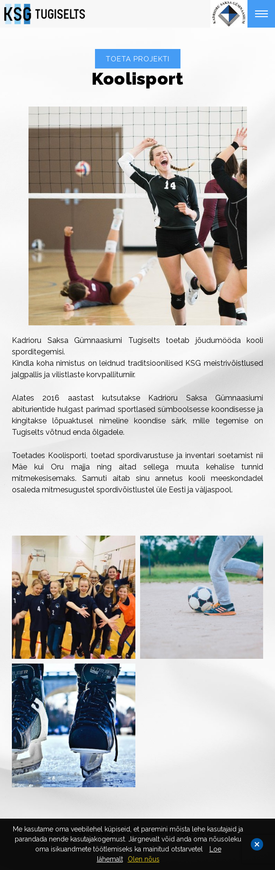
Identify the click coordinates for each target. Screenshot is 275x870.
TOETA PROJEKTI (138, 59)
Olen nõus (144, 859)
